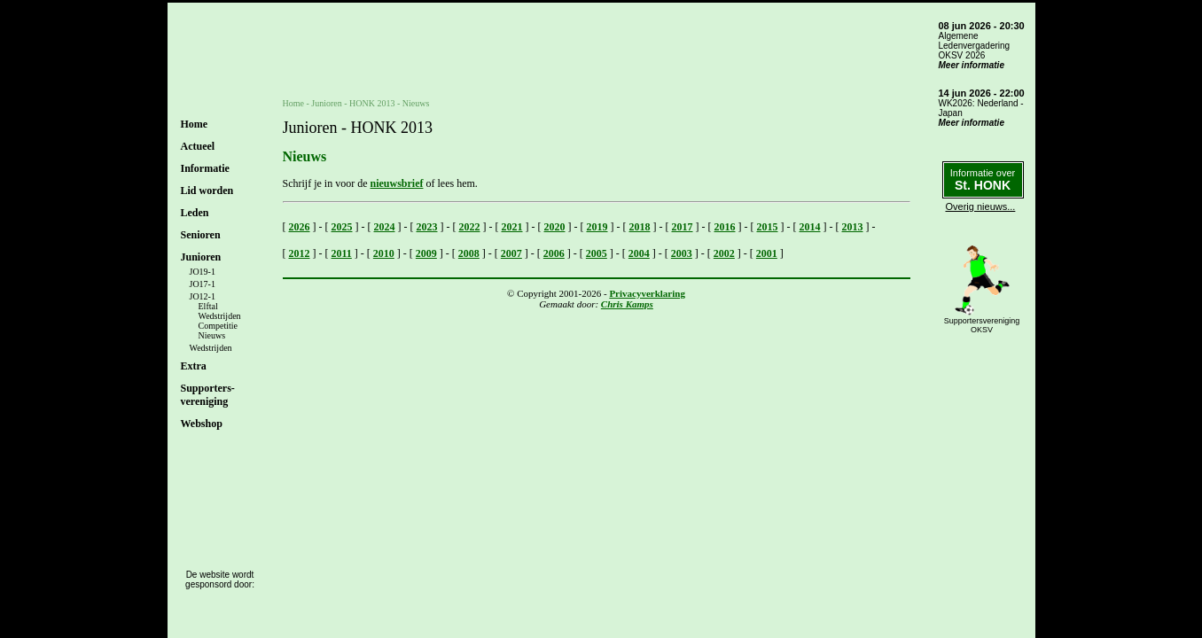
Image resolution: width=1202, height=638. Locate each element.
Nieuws (212, 335)
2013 (852, 227)
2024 (384, 227)
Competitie (218, 326)
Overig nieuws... (981, 206)
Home (194, 124)
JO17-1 (202, 284)
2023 (427, 227)
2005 (596, 253)
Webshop (201, 423)
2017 (682, 227)
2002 (724, 253)
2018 (640, 227)
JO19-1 (202, 271)
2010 (383, 253)
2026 (299, 227)
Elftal (208, 306)
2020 (555, 227)
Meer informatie (971, 65)
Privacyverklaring (647, 293)
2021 (512, 227)
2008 (469, 253)
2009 (426, 253)
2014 (810, 227)
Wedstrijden (220, 316)
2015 (767, 227)
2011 (342, 253)
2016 (725, 227)
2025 (342, 227)
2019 (597, 227)
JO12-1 (202, 296)
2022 (469, 227)
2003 (681, 253)
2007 (511, 253)
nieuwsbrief (396, 183)
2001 (766, 253)
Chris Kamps (627, 304)
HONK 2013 (371, 103)
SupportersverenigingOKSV (982, 325)
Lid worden (207, 190)
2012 (299, 253)
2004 (639, 253)
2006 (554, 253)
